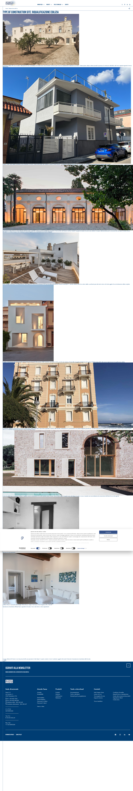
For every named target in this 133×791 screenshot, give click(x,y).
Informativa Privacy (9, 734)
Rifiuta (108, 715)
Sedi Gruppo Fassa (99, 692)
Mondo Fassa (42, 689)
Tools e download (77, 689)
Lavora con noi (98, 694)
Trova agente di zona (99, 696)
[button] (122, 4)
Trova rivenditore (98, 701)
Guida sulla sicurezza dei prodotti (121, 696)
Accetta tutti (108, 708)
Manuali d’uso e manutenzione (120, 694)
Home (7, 8)
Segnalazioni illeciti (118, 698)
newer (5, 661)
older (4, 660)
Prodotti (59, 689)
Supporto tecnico (98, 698)
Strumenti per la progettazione (78, 696)
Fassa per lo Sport (42, 703)
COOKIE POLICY (62, 720)
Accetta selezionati (108, 712)
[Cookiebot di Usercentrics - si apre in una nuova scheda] (22, 724)
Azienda (39, 692)
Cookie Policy (19, 734)
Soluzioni (58, 694)
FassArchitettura (41, 699)
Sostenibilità (40, 694)
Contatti (97, 689)
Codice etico (116, 700)
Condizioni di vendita (118, 692)
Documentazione (74, 692)
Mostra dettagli (81, 724)
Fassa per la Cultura (42, 701)
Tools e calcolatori (75, 694)
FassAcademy (40, 697)
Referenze (58, 698)
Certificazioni (59, 696)
